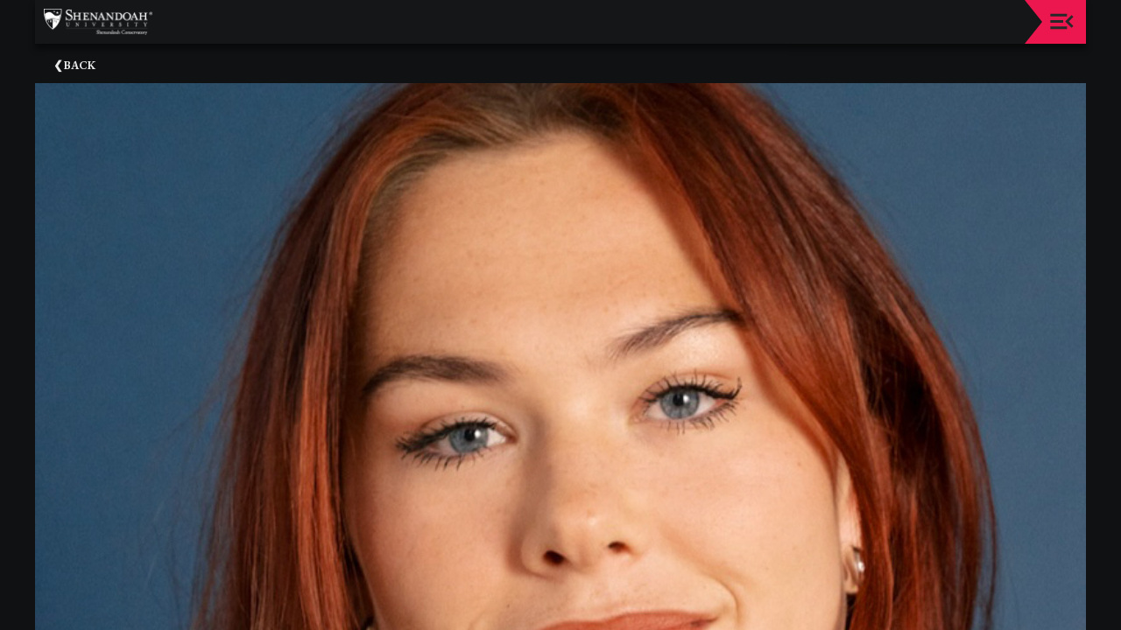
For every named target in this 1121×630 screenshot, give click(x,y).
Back (79, 65)
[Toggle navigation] (1062, 21)
